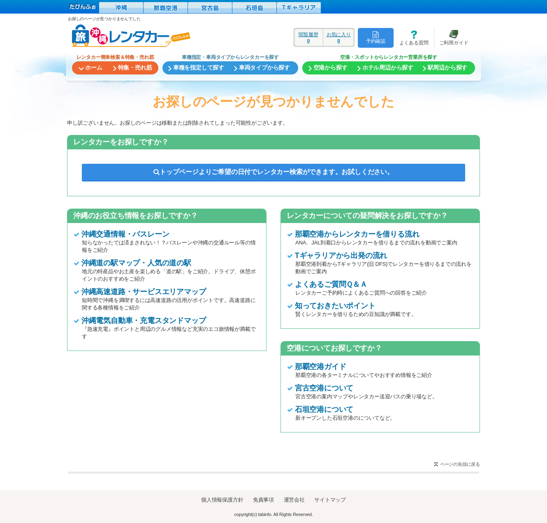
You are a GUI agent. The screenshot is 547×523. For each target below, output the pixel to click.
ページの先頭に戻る (460, 464)
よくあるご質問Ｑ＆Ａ (331, 284)
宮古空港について (324, 388)
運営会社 (294, 500)
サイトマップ (330, 500)
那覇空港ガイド (320, 367)
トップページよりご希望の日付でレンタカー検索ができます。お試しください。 (273, 171)
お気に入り (338, 37)
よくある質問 (411, 37)
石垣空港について (324, 409)
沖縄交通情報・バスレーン (125, 234)
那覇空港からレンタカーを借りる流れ (357, 234)
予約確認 (375, 37)
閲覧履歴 (308, 37)
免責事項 (263, 500)
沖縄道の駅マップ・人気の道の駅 (136, 263)
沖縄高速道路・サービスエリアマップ (143, 292)
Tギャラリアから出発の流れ (341, 255)
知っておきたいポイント (335, 306)
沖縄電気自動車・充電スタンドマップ (143, 320)
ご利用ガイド (451, 37)
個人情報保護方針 (222, 500)
